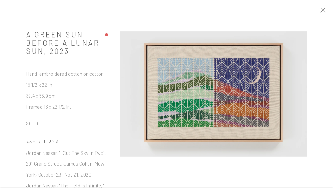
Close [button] (326, 12)
